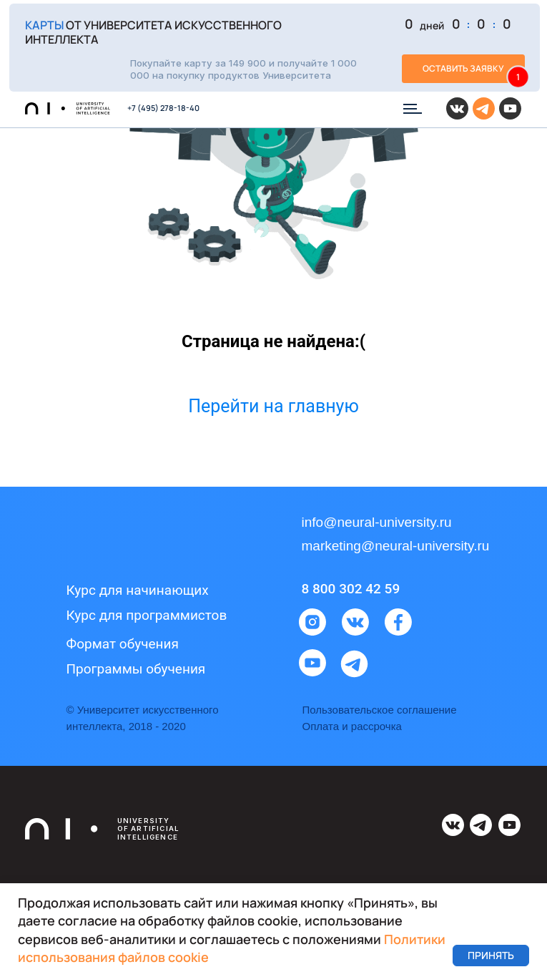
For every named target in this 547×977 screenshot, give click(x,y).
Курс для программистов (146, 615)
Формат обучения (122, 644)
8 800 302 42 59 (351, 588)
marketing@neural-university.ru (396, 545)
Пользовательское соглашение (379, 710)
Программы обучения (136, 669)
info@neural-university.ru (377, 522)
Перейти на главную (273, 406)
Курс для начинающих (137, 590)
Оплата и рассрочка (352, 726)
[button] (274, 48)
